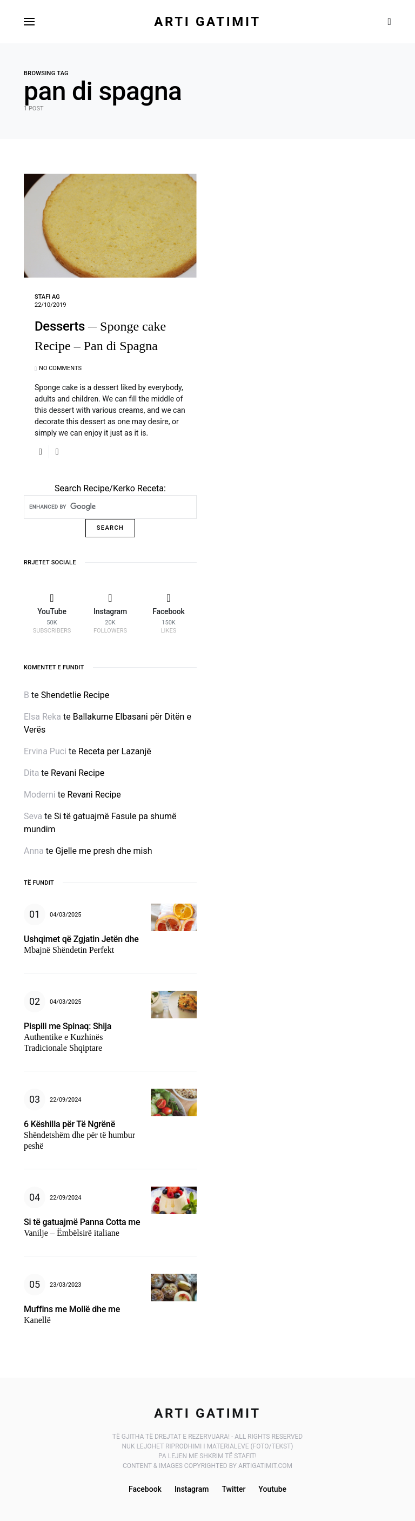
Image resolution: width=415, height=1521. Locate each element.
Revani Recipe (77, 773)
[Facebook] (168, 613)
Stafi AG (47, 296)
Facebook (145, 1489)
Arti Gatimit (207, 21)
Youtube (272, 1489)
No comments (60, 368)
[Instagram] (110, 613)
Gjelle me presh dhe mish (103, 851)
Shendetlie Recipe (75, 695)
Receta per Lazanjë (114, 751)
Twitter (233, 1489)
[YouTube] (52, 613)
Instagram (192, 1489)
